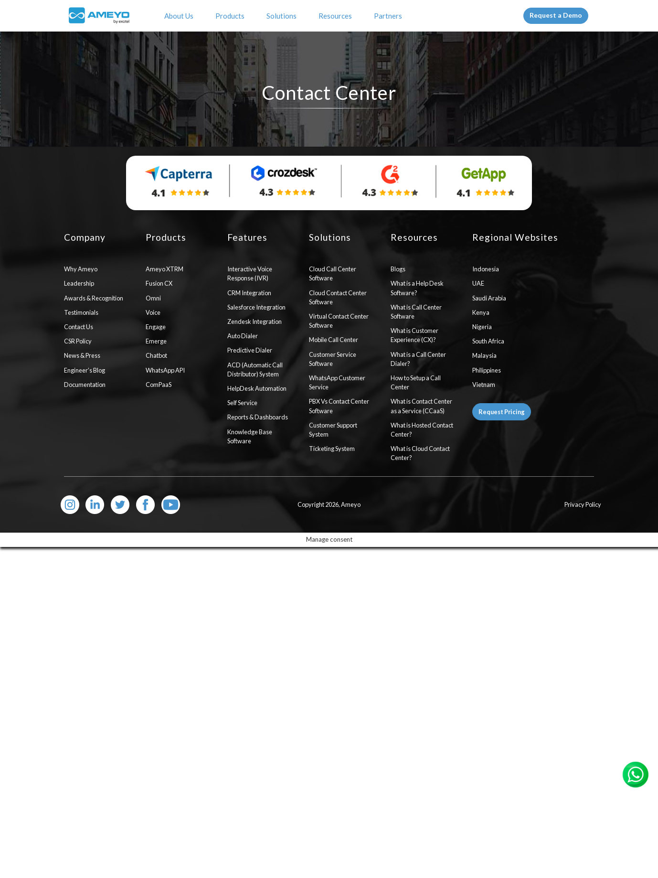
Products (231, 15)
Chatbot (156, 355)
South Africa (488, 341)
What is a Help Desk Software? (417, 287)
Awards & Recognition (93, 298)
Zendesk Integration (254, 321)
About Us (180, 15)
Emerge (156, 341)
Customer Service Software (332, 359)
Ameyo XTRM (164, 269)
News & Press (82, 355)
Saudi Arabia (489, 298)
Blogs (398, 269)
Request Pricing (501, 412)
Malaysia (484, 355)
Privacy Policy (582, 504)
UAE (478, 283)
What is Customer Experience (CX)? (414, 335)
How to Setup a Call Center (416, 382)
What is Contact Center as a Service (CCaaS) (421, 405)
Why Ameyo (80, 269)
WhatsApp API (165, 370)
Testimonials (81, 312)
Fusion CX (159, 283)
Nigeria (482, 327)
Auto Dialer (242, 336)
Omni (153, 298)
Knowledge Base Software (249, 436)
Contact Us (78, 327)
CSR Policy (78, 341)
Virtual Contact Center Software (339, 320)
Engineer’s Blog (84, 370)
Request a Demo (556, 15)
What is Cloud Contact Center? (420, 453)
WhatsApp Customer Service (337, 382)
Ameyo (351, 504)
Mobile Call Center (333, 339)
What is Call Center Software (416, 311)
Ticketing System (332, 448)
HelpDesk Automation (257, 388)
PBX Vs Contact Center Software (339, 405)
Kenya (480, 312)
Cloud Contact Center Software (338, 297)
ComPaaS (158, 384)
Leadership (79, 283)
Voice (153, 312)
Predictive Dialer (249, 350)
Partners (389, 15)
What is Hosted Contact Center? (422, 429)
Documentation (85, 384)
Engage (156, 327)
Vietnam (483, 384)
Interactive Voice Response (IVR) (249, 273)
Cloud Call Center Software (332, 273)
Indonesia (485, 269)
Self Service (242, 403)
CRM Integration (249, 293)
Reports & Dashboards (257, 417)
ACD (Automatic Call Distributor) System (255, 369)
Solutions (282, 15)
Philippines (486, 370)
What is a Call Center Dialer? (418, 359)
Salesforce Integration (256, 307)
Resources (336, 15)
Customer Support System (333, 429)
